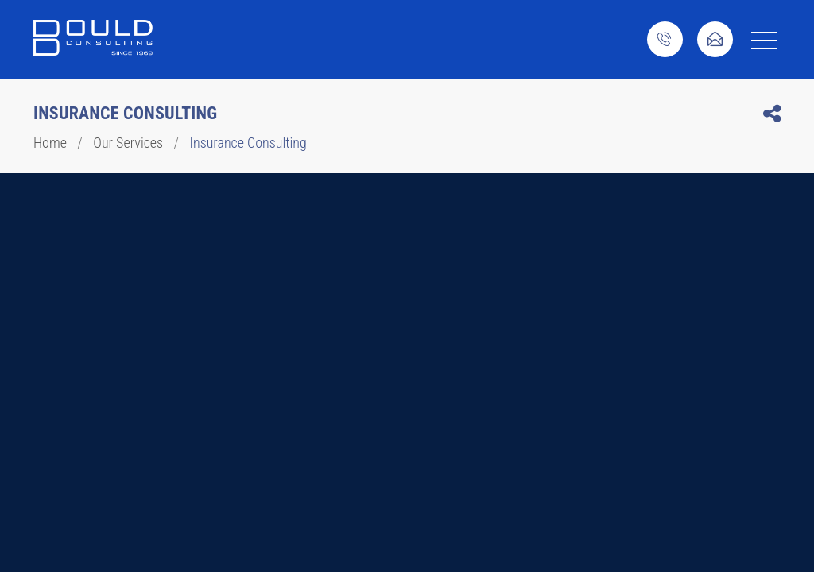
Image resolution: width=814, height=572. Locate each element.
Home (50, 142)
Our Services (128, 142)
